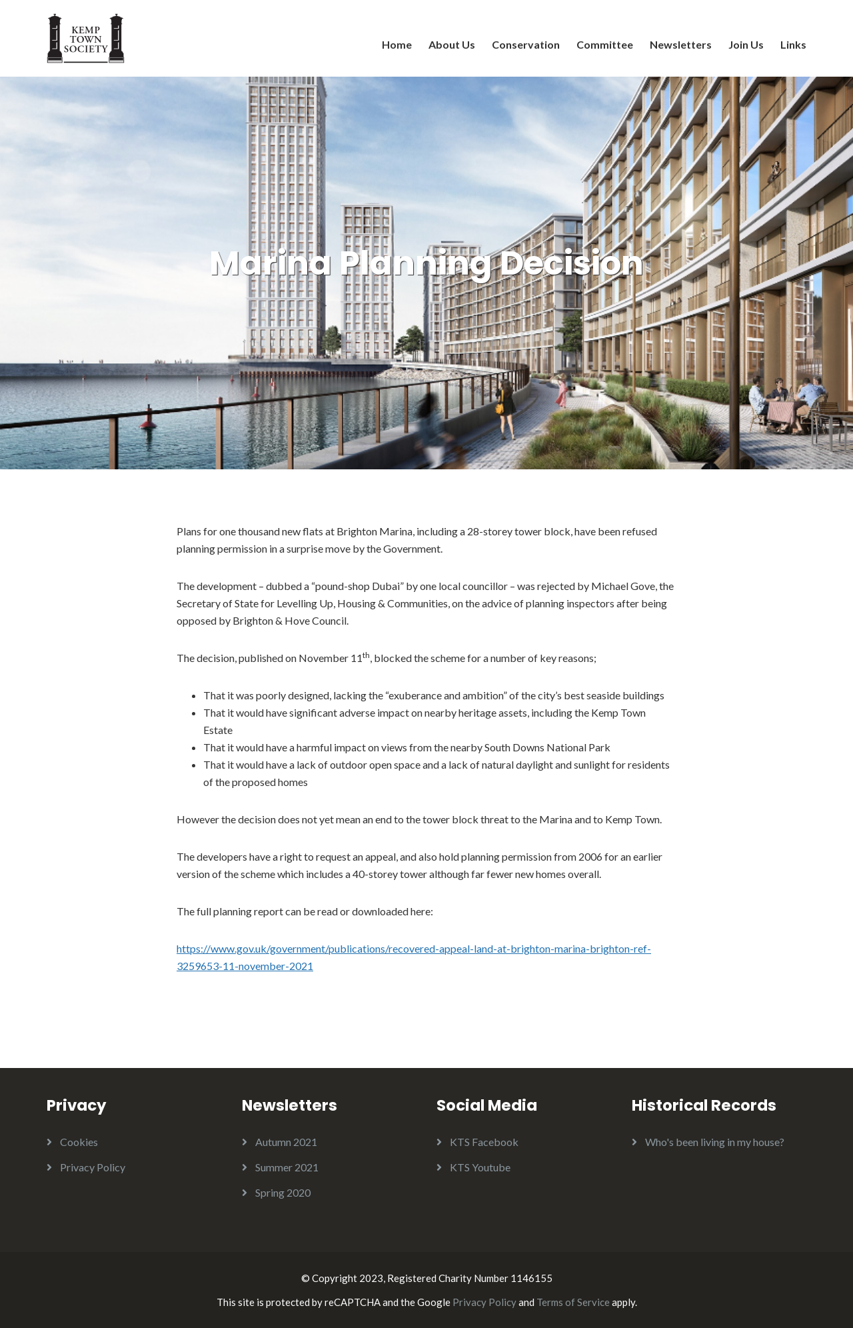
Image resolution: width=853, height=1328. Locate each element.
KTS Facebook (484, 1141)
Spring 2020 (283, 1192)
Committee (604, 44)
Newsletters (681, 44)
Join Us (746, 44)
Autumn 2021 (286, 1141)
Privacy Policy (92, 1167)
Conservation (526, 44)
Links (793, 44)
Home (397, 44)
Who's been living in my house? (714, 1141)
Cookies (79, 1141)
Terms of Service (573, 1302)
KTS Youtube (480, 1167)
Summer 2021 (287, 1167)
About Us (451, 44)
